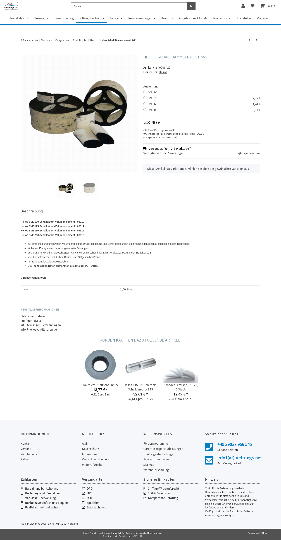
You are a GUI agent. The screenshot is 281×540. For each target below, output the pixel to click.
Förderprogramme (155, 444)
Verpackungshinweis (95, 459)
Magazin (262, 18)
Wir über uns (29, 454)
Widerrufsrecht (92, 465)
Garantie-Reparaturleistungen (163, 449)
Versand (169, 130)
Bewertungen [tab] (59, 211)
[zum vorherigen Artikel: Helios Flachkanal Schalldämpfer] (249, 40)
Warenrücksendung (156, 470)
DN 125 (204, 98)
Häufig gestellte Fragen (159, 454)
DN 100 (152, 92)
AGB (85, 444)
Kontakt (26, 444)
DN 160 (204, 104)
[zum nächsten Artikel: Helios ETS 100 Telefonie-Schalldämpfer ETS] (256, 40)
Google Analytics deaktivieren (96, 533)
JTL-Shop (262, 533)
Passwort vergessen (156, 459)
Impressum (89, 454)
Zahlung (26, 459)
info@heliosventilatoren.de (39, 329)
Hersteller (244, 18)
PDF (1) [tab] (81, 211)
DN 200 (204, 110)
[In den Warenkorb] (23, 53)
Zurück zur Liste (30, 40)
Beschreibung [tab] (32, 211)
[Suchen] (129, 6)
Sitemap (148, 465)
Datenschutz (90, 449)
